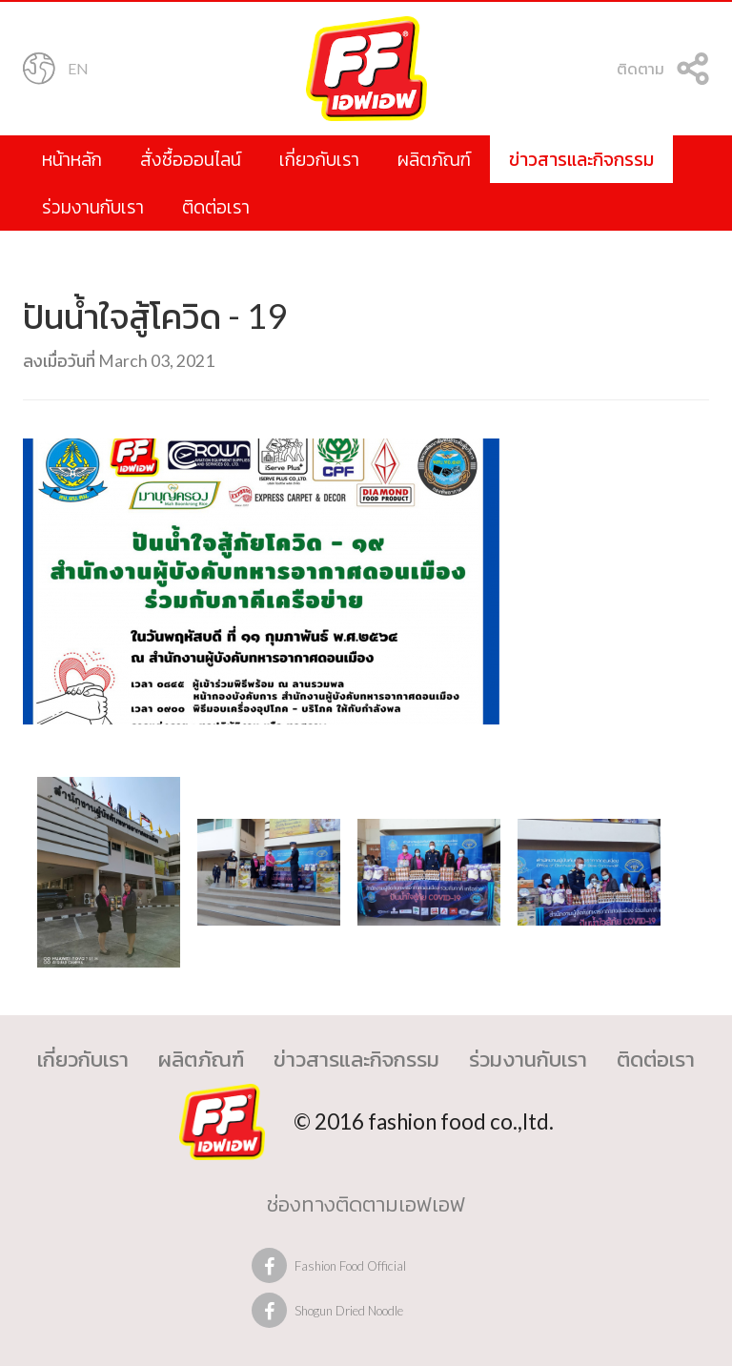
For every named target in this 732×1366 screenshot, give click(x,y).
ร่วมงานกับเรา (93, 206)
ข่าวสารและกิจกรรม (581, 159)
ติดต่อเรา (216, 206)
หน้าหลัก (72, 159)
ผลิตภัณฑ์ (434, 159)
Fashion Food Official (350, 1266)
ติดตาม (663, 70)
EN (56, 70)
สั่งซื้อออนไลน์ (190, 159)
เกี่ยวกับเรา (319, 159)
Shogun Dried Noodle (349, 1310)
